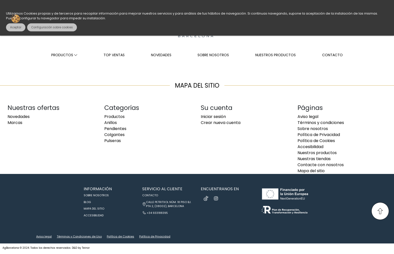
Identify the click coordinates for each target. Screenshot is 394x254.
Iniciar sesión (213, 116)
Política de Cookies (316, 141)
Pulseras (112, 141)
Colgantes (114, 135)
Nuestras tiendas (314, 159)
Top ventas (114, 54)
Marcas (15, 122)
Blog (87, 202)
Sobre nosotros (213, 54)
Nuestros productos (275, 54)
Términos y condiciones (321, 122)
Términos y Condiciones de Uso (79, 236)
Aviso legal (308, 116)
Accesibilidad (310, 147)
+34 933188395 (157, 213)
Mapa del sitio (311, 171)
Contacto (332, 54)
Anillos (110, 122)
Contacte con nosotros (321, 165)
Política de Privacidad (319, 135)
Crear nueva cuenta (220, 122)
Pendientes (115, 129)
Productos (64, 54)
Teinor (86, 248)
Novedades (161, 54)
